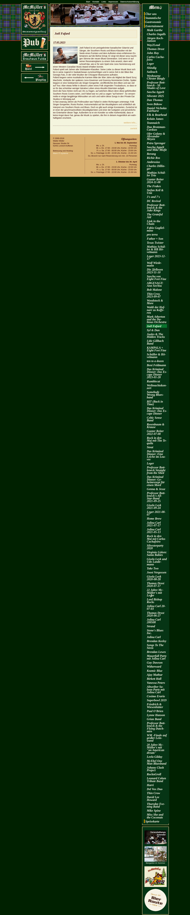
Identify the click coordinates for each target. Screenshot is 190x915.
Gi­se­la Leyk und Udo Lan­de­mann (157, 561)
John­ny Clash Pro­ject (155, 769)
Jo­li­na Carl (154, 637)
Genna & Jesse (156, 489)
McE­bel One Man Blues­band (156, 762)
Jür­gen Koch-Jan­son (155, 39)
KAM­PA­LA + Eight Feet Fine (156, 349)
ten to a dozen (155, 361)
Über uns (151, 14)
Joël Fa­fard (154, 326)
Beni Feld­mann (156, 365)
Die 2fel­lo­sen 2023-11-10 (155, 271)
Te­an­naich (153, 122)
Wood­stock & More (155, 302)
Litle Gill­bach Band (155, 342)
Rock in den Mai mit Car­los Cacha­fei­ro (156, 538)
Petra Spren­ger (156, 143)
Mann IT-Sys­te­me (60, 153)
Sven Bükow (154, 104)
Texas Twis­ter (155, 242)
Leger (150, 63)
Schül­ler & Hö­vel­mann (156, 356)
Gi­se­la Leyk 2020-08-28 (154, 578)
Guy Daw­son (155, 662)
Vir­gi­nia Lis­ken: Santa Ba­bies (157, 554)
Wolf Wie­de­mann (154, 264)
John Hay (153, 53)
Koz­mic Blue (154, 670)
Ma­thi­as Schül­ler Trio (156, 174)
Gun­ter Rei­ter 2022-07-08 (155, 432)
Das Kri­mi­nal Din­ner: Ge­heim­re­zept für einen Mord (156, 481)
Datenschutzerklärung (129, 2)
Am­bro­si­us (153, 162)
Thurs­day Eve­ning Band (156, 805)
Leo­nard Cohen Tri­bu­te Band (156, 780)
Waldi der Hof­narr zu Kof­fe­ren (156, 310)
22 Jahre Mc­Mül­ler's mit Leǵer (155, 592)
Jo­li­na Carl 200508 (154, 621)
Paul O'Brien (155, 711)
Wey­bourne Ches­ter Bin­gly (156, 77)
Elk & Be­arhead (157, 114)
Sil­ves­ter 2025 (155, 96)
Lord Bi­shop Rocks (154, 601)
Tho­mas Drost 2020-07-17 (155, 585)
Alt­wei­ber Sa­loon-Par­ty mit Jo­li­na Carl (155, 689)
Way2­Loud (153, 45)
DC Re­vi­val (154, 201)
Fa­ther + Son (155, 238)
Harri (150, 785)
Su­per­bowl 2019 (157, 700)
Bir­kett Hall (154, 678)
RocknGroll (154, 774)
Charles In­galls (156, 34)
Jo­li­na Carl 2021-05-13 (154, 531)
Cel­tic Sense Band (154, 419)
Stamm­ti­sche (153, 18)
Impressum (113, 2)
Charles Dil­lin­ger (156, 167)
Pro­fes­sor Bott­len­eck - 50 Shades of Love (156, 85)
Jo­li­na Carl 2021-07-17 (154, 524)
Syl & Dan (153, 330)
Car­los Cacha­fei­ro (155, 58)
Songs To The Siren (155, 646)
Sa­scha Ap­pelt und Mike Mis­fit (157, 148)
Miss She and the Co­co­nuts (155, 816)
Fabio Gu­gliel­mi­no (156, 229)
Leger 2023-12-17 (156, 257)
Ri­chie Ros (153, 157)
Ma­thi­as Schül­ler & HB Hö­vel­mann (156, 249)
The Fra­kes (154, 186)
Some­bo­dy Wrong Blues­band (155, 394)
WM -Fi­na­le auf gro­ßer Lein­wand (157, 738)
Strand (151, 626)
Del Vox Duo (155, 789)
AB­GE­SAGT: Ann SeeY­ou (155, 284)
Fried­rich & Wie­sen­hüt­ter (155, 706)
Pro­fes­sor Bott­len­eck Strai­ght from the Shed (156, 470)
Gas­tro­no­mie (153, 22)
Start (88, 2)
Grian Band (154, 719)
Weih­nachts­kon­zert (157, 387)
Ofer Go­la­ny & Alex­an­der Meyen (156, 136)
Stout (150, 447)
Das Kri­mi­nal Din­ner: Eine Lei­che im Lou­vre (156, 455)
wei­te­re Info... (130, 122)
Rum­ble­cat (153, 381)
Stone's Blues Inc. (155, 632)
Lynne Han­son (156, 715)
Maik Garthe (155, 30)
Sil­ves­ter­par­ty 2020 (155, 547)
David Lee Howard (153, 798)
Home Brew (154, 518)
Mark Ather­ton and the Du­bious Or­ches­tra (156, 319)
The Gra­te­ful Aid (155, 216)
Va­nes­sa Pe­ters (156, 682)
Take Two (153, 568)
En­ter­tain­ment (154, 26)
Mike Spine (154, 810)
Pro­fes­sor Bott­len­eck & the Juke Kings (156, 207)
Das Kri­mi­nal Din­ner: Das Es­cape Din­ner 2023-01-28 (157, 373)
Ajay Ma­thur (155, 674)
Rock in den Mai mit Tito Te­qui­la (157, 440)
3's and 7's (153, 196)
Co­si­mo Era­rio (156, 696)
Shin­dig (151, 67)
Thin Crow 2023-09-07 (154, 295)
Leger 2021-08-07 (156, 513)
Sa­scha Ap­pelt (155, 92)
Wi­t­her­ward (154, 666)
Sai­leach (152, 71)
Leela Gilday (154, 756)
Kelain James (155, 118)
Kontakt (95, 2)
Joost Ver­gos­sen (156, 572)
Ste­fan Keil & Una (155, 191)
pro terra (152, 234)
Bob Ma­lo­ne (154, 289)
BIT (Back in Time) (155, 403)
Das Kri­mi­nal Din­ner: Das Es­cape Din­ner (157, 411)
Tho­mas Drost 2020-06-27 (155, 614)
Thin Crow (153, 793)
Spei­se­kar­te (152, 821)
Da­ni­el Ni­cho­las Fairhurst (157, 109)
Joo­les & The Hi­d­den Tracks (156, 335)
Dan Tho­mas (155, 100)
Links (104, 2)
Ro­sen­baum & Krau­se (155, 426)
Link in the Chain (153, 222)
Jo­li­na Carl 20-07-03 (156, 607)
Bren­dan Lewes (156, 652)
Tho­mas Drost (155, 49)
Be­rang (151, 153)
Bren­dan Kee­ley (156, 641)
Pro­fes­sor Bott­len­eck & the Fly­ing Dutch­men (156, 727)
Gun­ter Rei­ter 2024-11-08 (155, 181)
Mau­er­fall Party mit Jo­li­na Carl (157, 657)
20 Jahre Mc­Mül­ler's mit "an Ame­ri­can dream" (155, 749)
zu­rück (133, 128)
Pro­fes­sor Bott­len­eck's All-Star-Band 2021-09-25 (156, 497)
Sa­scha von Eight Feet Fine (156, 278)
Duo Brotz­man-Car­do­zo (156, 128)
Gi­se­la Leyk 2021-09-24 (154, 506)
